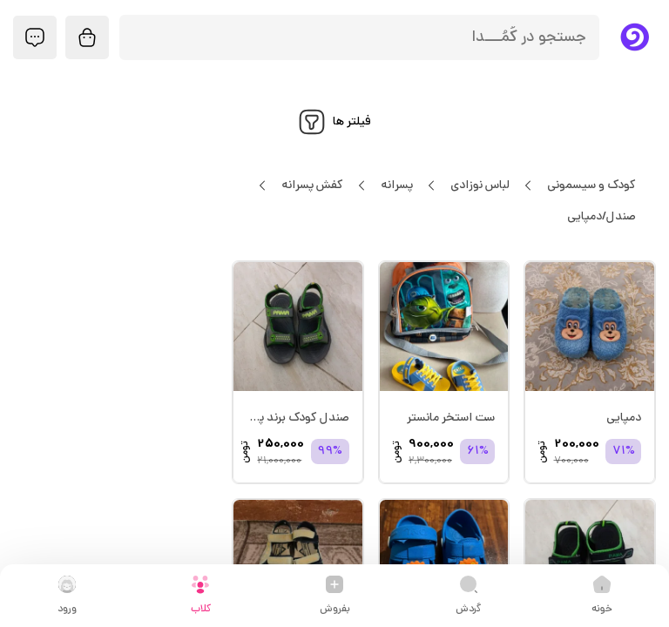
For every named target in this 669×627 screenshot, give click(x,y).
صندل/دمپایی (601, 217)
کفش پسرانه (311, 185)
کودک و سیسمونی (591, 185)
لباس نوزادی (479, 185)
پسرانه (396, 185)
